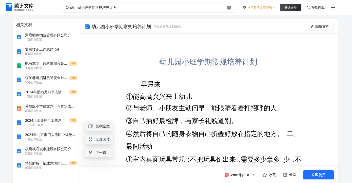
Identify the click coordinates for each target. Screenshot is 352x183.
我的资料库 (316, 7)
